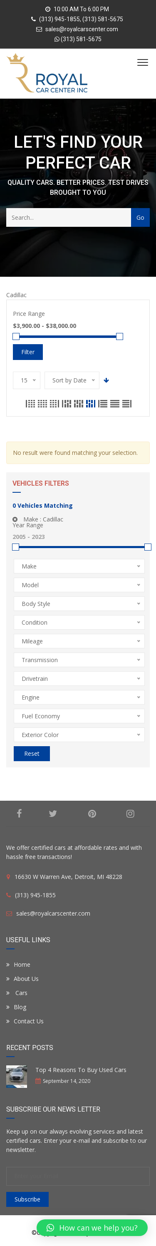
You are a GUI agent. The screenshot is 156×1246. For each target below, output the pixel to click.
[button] (92, 1227)
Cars (16, 993)
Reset (32, 753)
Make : (37, 519)
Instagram (130, 813)
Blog (16, 1007)
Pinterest (92, 813)
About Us (22, 979)
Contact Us (25, 1021)
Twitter (53, 813)
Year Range (27, 525)
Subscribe (27, 1199)
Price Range (29, 314)
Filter (28, 352)
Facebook (19, 813)
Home (18, 964)
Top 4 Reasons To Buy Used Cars (80, 1070)
